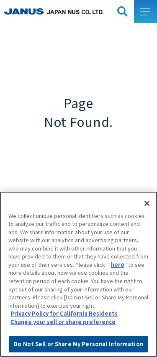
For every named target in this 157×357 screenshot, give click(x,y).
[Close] (147, 210)
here (117, 272)
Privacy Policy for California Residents (64, 320)
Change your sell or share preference (63, 329)
